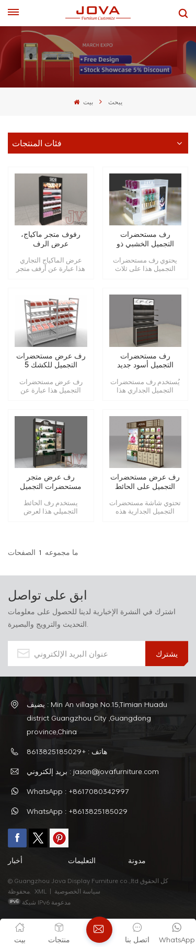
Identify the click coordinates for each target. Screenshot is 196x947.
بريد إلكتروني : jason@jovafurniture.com (93, 771)
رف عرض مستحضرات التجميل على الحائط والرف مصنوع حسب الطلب (145, 481)
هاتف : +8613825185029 (67, 751)
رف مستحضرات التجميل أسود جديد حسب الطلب (145, 360)
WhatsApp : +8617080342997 (78, 791)
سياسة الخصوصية (78, 891)
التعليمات (82, 860)
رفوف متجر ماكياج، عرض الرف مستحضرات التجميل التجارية (51, 239)
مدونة (137, 860)
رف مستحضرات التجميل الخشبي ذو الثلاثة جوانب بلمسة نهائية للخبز (145, 239)
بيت (83, 101)
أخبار (15, 860)
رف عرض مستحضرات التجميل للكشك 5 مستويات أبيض (51, 360)
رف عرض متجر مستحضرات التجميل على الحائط (51, 481)
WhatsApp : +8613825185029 (77, 811)
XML (40, 891)
